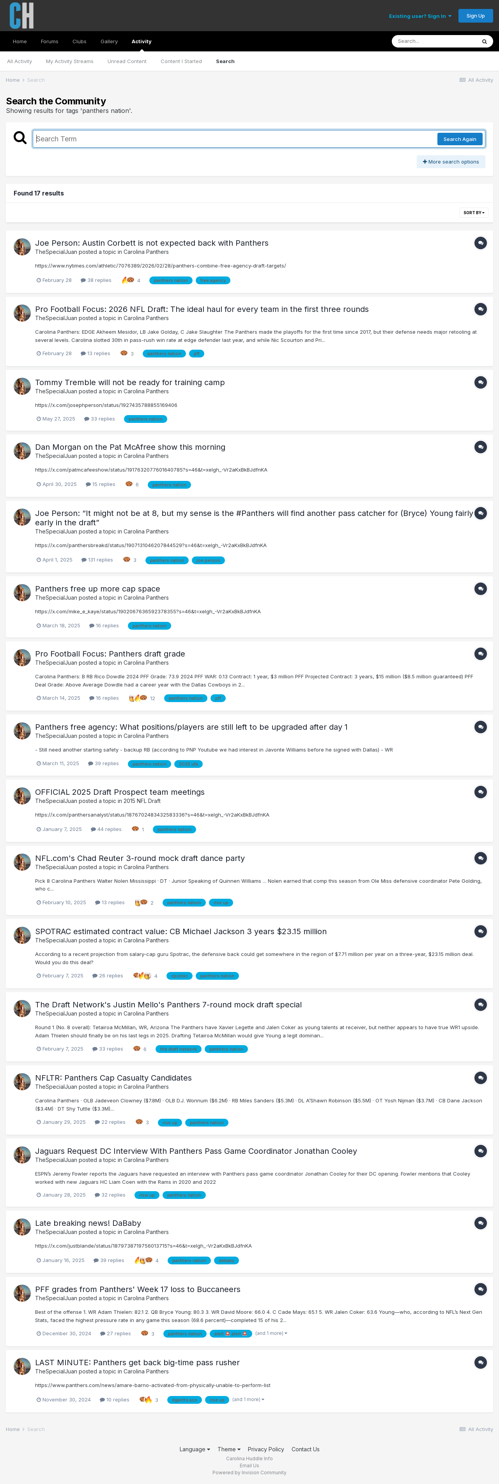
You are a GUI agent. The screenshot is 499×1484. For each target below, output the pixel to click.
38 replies (96, 280)
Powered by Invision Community (249, 1472)
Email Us (249, 1465)
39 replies (103, 763)
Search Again (460, 139)
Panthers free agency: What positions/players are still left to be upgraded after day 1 (191, 727)
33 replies (99, 418)
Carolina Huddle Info (249, 1458)
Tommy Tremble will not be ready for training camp (130, 382)
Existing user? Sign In (420, 16)
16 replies (104, 625)
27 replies (115, 1333)
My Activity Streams (70, 61)
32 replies (110, 1195)
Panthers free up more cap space (97, 588)
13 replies (95, 353)
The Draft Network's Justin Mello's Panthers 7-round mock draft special (168, 1004)
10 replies (114, 1399)
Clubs (80, 41)
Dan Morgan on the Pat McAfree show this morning (130, 447)
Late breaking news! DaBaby (88, 1223)
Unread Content (127, 61)
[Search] (434, 41)
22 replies (110, 1122)
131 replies (97, 559)
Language (195, 1449)
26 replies (107, 975)
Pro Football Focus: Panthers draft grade (110, 653)
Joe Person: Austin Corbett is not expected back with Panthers (152, 243)
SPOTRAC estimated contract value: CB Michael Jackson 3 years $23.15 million (181, 931)
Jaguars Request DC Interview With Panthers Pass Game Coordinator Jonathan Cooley (196, 1151)
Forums (49, 41)
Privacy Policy (266, 1449)
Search (225, 61)
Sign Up (476, 15)
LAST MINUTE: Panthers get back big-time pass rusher (137, 1362)
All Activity (19, 61)
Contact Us (306, 1449)
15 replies (100, 484)
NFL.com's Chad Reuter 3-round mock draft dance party (140, 858)
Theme (229, 1449)
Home (20, 41)
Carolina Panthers (146, 251)
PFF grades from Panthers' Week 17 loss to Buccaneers (138, 1289)
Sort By (474, 212)
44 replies (106, 829)
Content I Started (181, 61)
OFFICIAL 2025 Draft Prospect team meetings (120, 792)
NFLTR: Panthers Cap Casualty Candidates (113, 1078)
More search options (451, 161)
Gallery (109, 41)
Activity (142, 44)
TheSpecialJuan (56, 251)
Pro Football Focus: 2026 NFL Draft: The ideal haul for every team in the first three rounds (202, 309)
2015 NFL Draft (142, 800)
